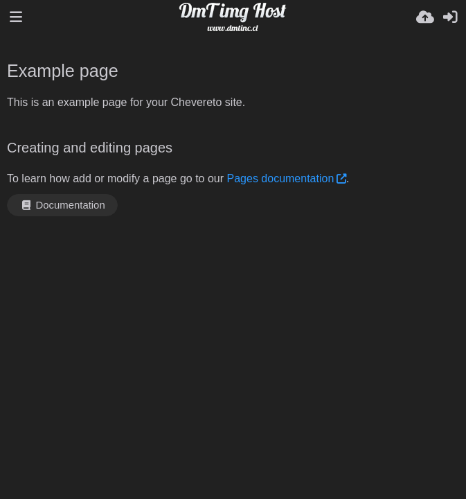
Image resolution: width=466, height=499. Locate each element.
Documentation (62, 205)
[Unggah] (425, 17)
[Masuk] (450, 17)
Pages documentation (280, 178)
